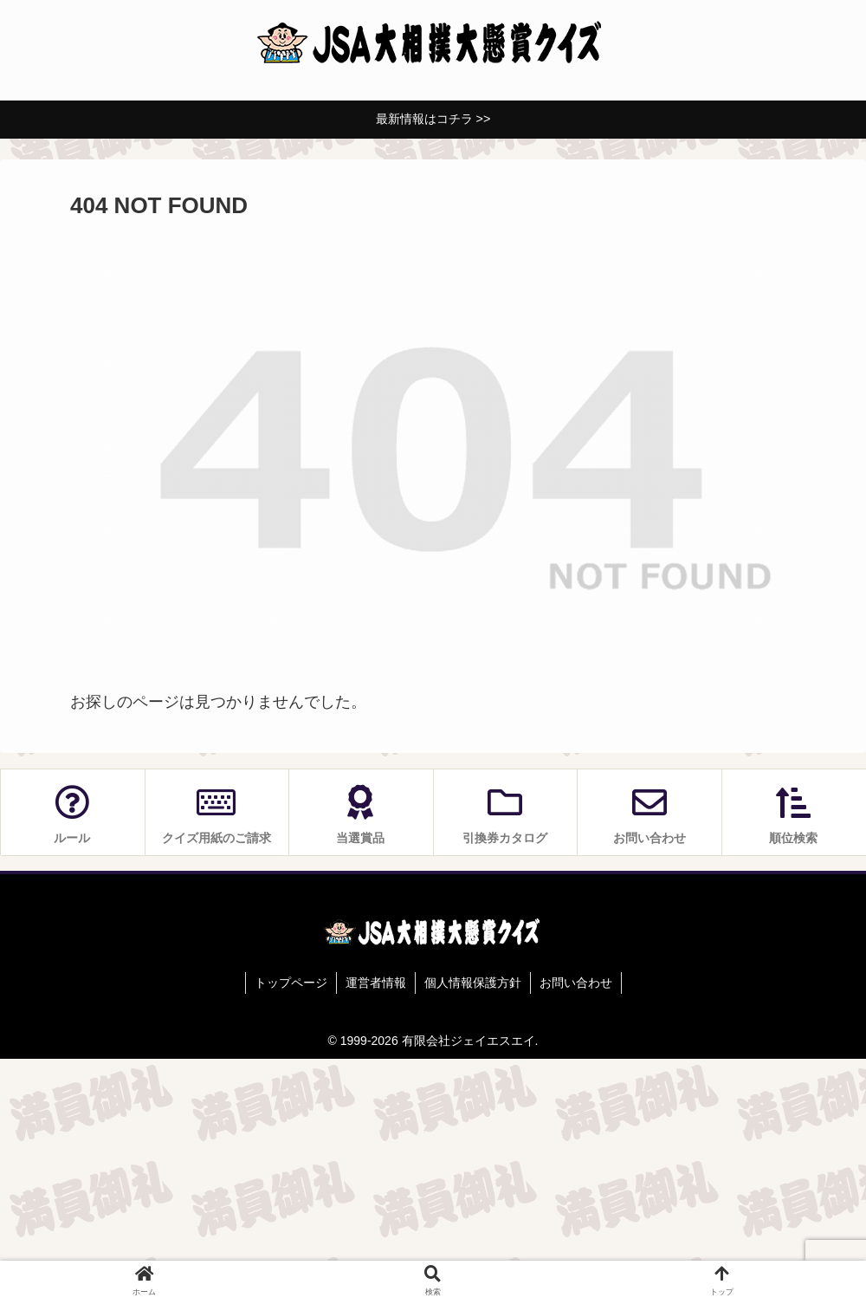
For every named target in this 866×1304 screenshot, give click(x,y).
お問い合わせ (576, 982)
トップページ (291, 982)
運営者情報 (376, 982)
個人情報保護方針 (472, 982)
